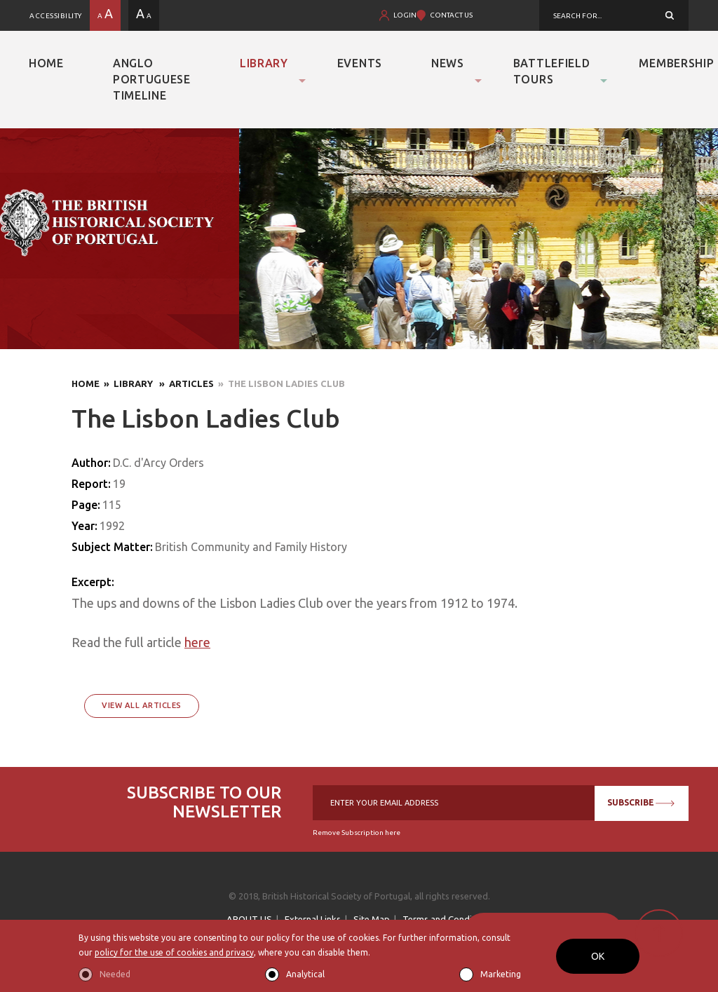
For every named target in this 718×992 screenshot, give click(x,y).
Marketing (500, 974)
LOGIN (404, 15)
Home (46, 63)
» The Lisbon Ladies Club (279, 383)
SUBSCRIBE (639, 802)
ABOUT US (249, 919)
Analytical (305, 974)
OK (597, 956)
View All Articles (142, 705)
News (447, 63)
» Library (127, 383)
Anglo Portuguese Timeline (152, 79)
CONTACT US (451, 15)
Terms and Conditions (447, 919)
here (197, 642)
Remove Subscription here (356, 832)
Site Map (371, 919)
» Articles (184, 383)
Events (359, 63)
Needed (115, 974)
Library (264, 63)
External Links (313, 919)
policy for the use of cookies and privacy (174, 953)
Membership (676, 63)
